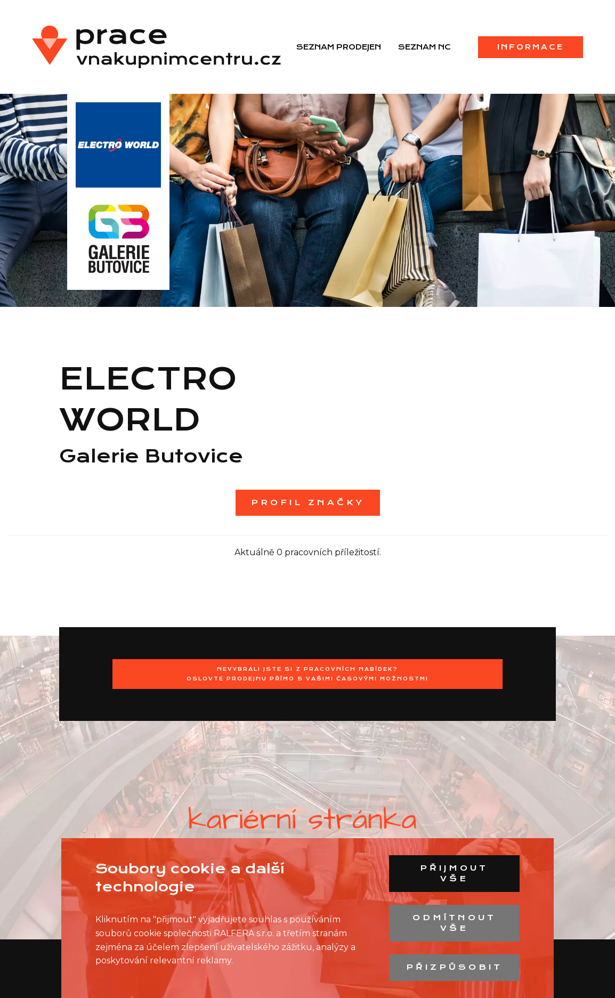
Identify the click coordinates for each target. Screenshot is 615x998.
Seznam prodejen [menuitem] (338, 47)
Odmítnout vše (454, 923)
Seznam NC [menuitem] (424, 47)
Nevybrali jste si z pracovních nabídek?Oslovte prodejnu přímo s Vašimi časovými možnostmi (307, 673)
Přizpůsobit (454, 967)
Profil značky (308, 502)
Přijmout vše (454, 873)
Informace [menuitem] (530, 47)
